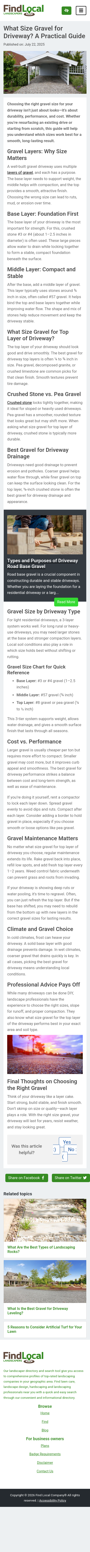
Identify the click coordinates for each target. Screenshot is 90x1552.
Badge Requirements (45, 1454)
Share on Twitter (71, 1178)
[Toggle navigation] (81, 10)
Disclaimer (45, 1463)
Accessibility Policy (52, 1500)
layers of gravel (20, 172)
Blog (45, 1430)
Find (45, 1422)
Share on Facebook (26, 1178)
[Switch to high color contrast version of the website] (66, 10)
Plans (45, 1446)
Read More (66, 602)
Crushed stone (19, 402)
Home (45, 1413)
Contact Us (45, 1471)
